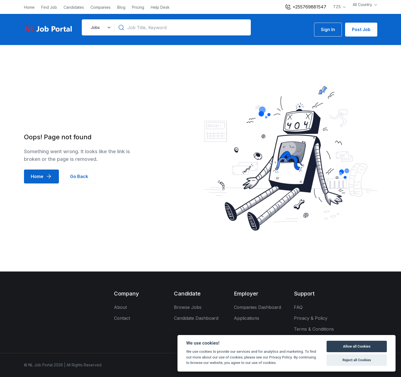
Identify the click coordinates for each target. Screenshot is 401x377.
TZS (337, 6)
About (120, 307)
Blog (121, 7)
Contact (122, 318)
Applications (246, 318)
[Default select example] (100, 27)
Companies (101, 7)
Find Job (49, 7)
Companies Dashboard (257, 307)
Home (29, 7)
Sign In (328, 29)
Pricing (138, 7)
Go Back (79, 176)
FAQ (298, 307)
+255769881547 (305, 7)
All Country (363, 4)
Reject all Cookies (356, 360)
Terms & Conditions (314, 329)
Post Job (361, 29)
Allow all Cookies (356, 346)
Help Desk (160, 7)
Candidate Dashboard (196, 318)
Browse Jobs (187, 307)
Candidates (74, 7)
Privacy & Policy (310, 318)
